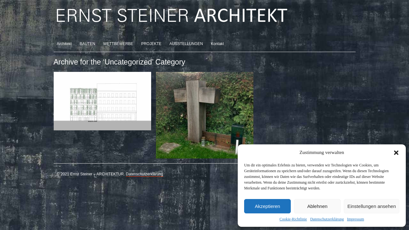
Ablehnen (317, 206)
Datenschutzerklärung (327, 219)
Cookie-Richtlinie (293, 219)
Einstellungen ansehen (371, 206)
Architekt (64, 44)
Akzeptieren (267, 206)
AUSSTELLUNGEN (186, 44)
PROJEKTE (151, 44)
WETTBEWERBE (118, 44)
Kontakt (217, 44)
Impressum (355, 219)
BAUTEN (87, 44)
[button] (396, 153)
